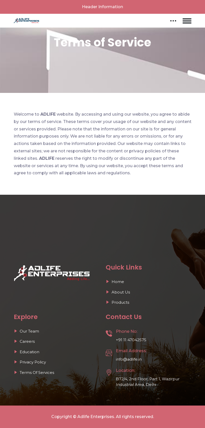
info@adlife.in (129, 359)
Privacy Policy (30, 362)
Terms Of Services (34, 372)
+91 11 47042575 (131, 339)
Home (115, 281)
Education (26, 351)
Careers (24, 341)
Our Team (26, 331)
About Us (118, 292)
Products (117, 302)
